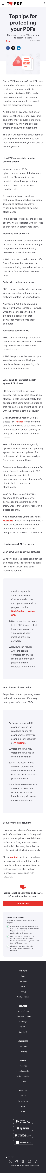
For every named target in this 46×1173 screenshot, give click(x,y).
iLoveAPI (23, 1027)
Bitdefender (17, 611)
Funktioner (23, 981)
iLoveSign (23, 1021)
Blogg (23, 1106)
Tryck (23, 1111)
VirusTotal (19, 742)
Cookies (23, 1081)
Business (23, 1046)
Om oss (23, 1096)
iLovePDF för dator (23, 1011)
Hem (23, 976)
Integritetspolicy (23, 1071)
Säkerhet (23, 1066)
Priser (23, 986)
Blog (8, 41)
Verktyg (23, 992)
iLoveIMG (23, 1032)
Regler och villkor (23, 1076)
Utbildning (23, 1051)
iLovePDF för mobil (23, 1016)
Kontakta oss (23, 1101)
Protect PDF (23, 903)
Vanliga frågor (23, 997)
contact (14, 857)
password (8, 520)
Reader (19, 421)
